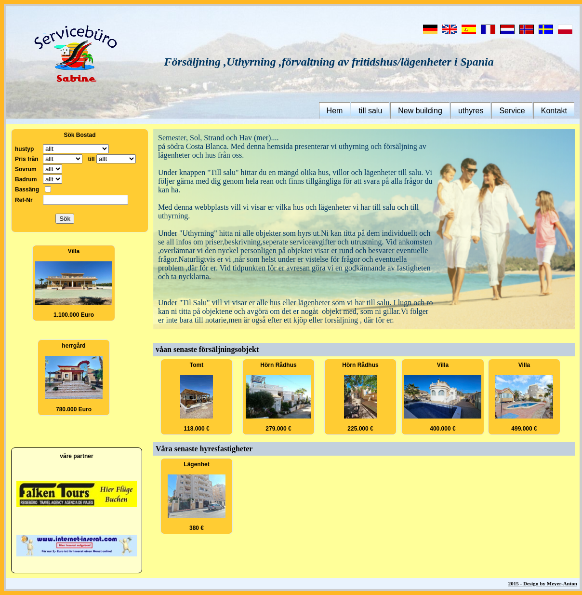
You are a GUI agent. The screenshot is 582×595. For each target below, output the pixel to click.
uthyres (470, 111)
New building (420, 111)
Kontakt (554, 111)
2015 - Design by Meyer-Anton (542, 583)
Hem (335, 111)
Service (512, 111)
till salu (370, 111)
